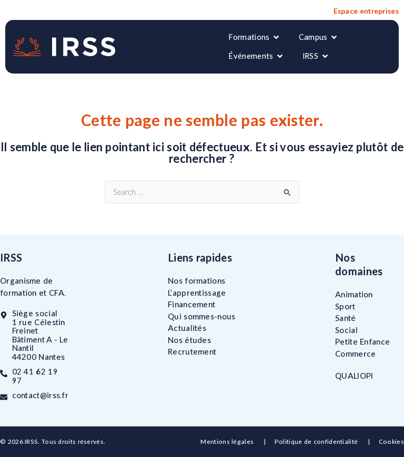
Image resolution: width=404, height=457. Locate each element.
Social (346, 329)
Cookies (391, 441)
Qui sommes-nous (202, 315)
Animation (354, 294)
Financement (191, 304)
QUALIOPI (354, 375)
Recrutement (192, 351)
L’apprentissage (197, 292)
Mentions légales (227, 441)
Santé (345, 318)
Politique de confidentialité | (327, 441)
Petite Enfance (362, 341)
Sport (345, 305)
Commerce (355, 353)
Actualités (187, 328)
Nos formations (196, 280)
